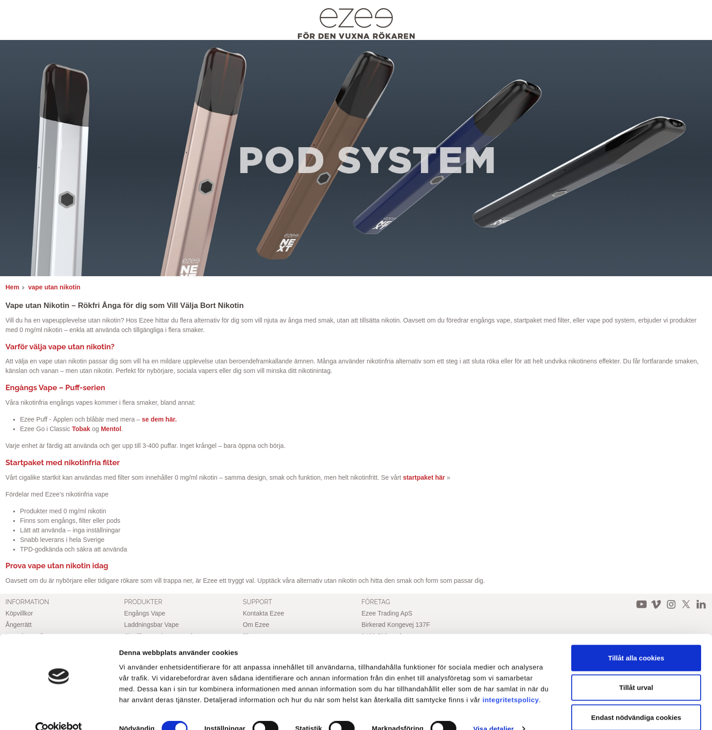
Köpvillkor (19, 613)
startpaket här (424, 477)
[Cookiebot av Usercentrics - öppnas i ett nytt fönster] (59, 712)
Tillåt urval (636, 671)
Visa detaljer (493, 712)
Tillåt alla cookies (636, 641)
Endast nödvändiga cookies (636, 700)
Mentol (111, 428)
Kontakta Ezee (263, 613)
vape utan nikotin (54, 287)
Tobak (81, 428)
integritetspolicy (511, 682)
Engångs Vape (144, 613)
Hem (12, 287)
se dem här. (159, 419)
